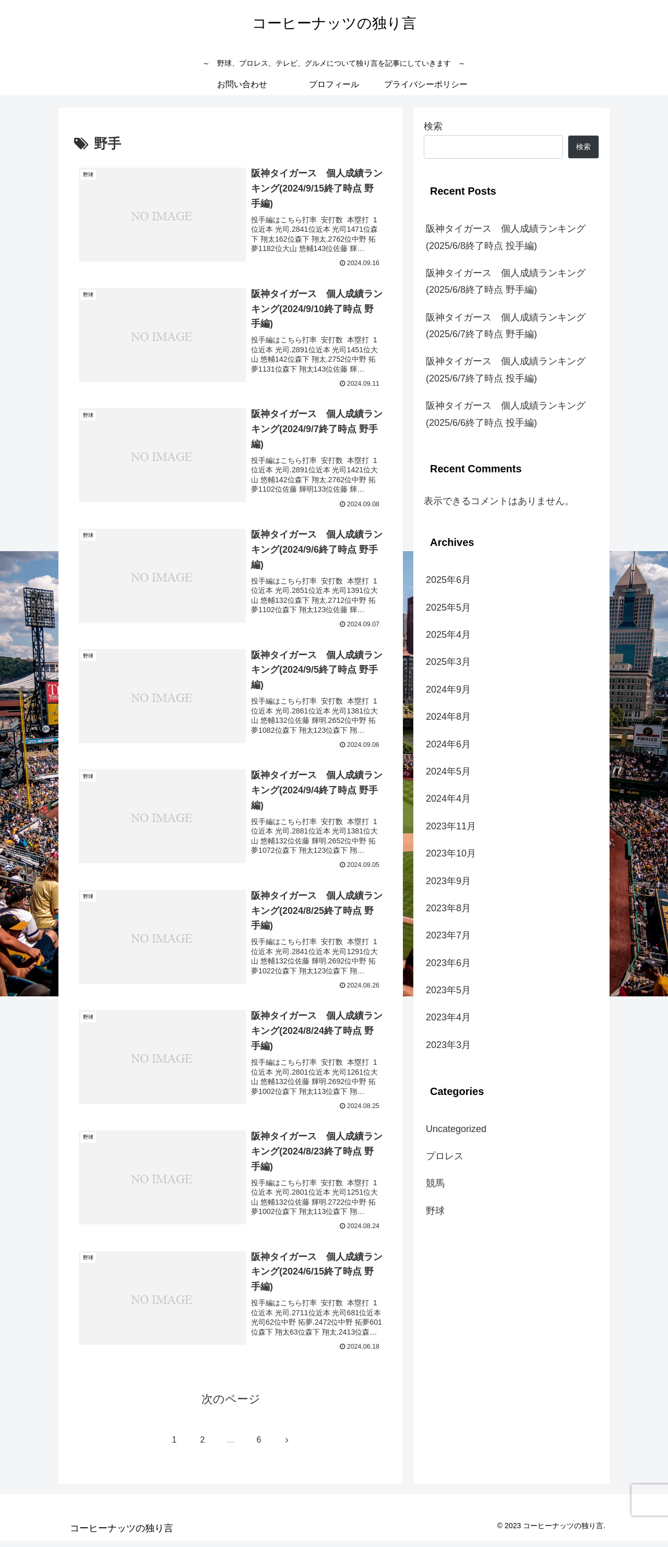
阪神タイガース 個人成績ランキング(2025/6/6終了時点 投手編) (506, 413)
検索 (433, 126)
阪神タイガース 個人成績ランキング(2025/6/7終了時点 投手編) (506, 369)
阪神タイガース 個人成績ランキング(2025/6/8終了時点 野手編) (506, 281)
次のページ (230, 1405)
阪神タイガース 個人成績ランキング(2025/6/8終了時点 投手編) (506, 237)
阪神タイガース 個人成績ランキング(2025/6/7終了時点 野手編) (506, 325)
